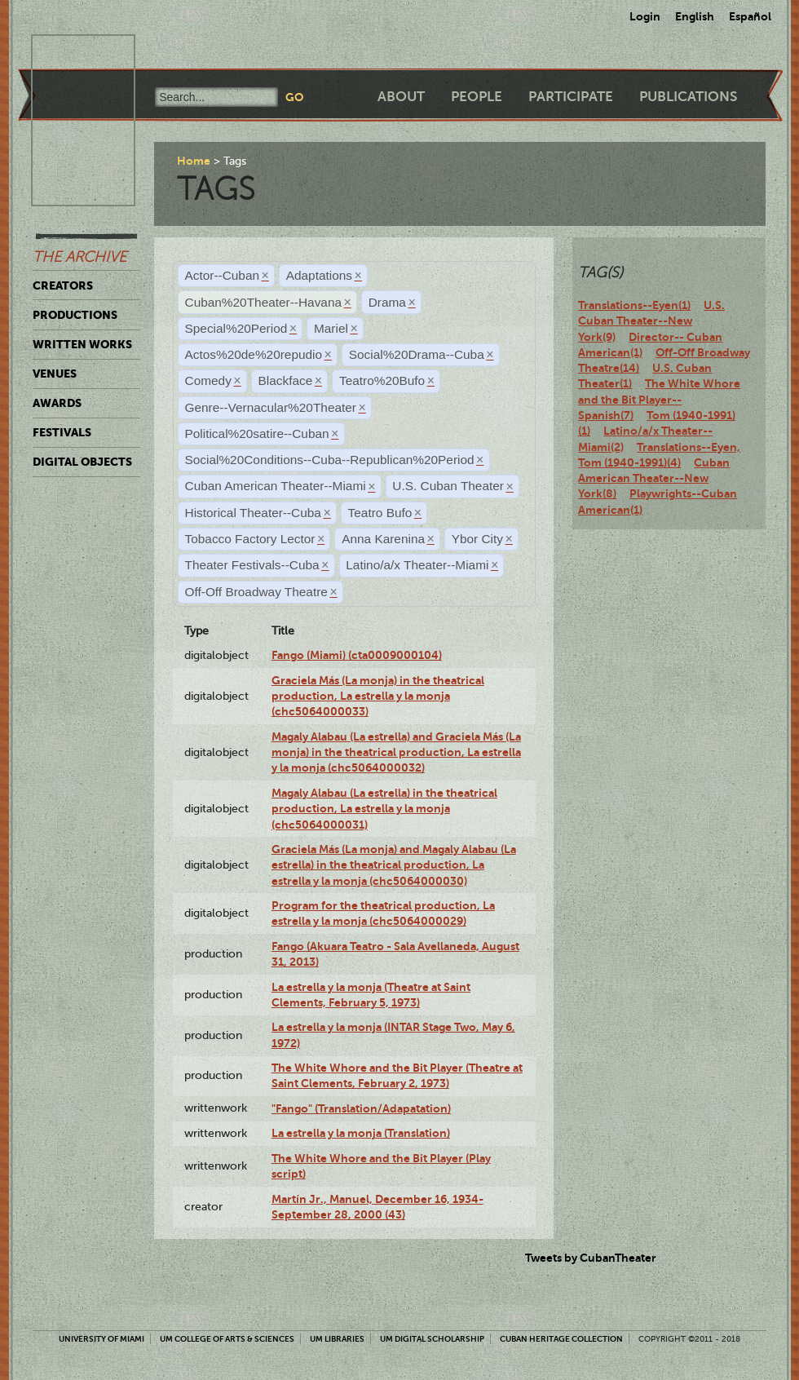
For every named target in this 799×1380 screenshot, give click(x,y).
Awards (57, 402)
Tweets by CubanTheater (590, 1257)
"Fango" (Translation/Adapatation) (361, 1108)
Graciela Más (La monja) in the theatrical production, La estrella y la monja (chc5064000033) (377, 696)
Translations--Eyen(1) (634, 305)
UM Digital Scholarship (432, 1338)
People (476, 96)
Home (193, 160)
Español (750, 16)
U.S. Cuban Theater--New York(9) (651, 321)
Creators (63, 285)
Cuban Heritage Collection (561, 1338)
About (401, 96)
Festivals (62, 432)
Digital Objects (82, 461)
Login (644, 16)
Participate (570, 96)
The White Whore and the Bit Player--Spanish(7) (659, 399)
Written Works (82, 344)
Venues (55, 373)
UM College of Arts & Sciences (227, 1338)
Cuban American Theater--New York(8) (654, 478)
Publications (688, 96)
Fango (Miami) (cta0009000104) (356, 654)
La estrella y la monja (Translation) (360, 1132)
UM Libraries (337, 1338)
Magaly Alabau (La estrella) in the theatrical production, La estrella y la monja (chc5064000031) (384, 808)
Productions (75, 314)
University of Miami (101, 1338)
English (694, 16)
